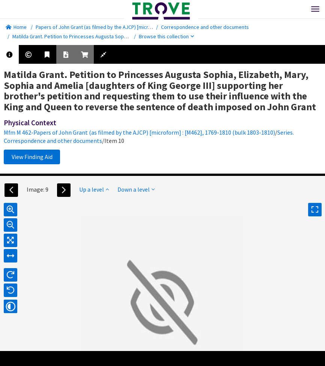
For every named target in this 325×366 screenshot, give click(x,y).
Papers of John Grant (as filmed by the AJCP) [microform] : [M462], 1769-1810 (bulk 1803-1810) (140, 27)
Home (16, 27)
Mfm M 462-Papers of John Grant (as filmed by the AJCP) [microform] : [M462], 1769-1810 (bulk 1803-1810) (139, 132)
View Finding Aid (32, 156)
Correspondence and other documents (205, 27)
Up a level (94, 189)
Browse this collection (166, 36)
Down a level (136, 189)
